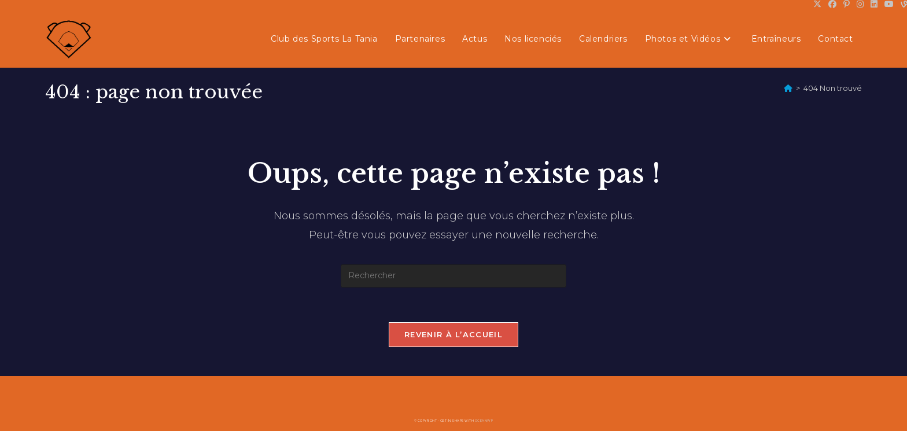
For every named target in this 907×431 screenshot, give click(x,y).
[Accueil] (788, 88)
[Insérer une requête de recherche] (453, 276)
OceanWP (484, 420)
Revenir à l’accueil (453, 334)
